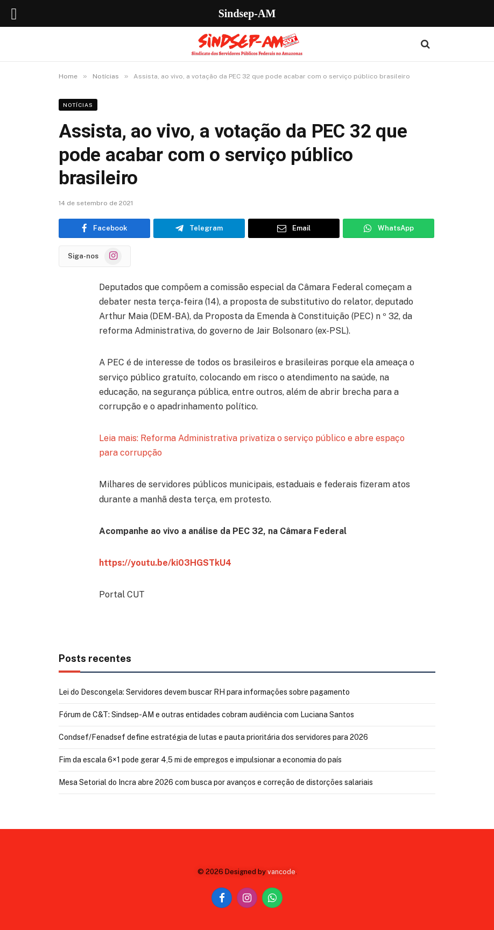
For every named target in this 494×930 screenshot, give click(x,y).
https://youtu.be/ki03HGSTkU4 (165, 563)
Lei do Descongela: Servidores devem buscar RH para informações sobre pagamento (204, 692)
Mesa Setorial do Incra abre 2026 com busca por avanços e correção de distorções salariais (216, 782)
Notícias (78, 105)
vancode (281, 872)
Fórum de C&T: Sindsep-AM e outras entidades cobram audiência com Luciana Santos (206, 714)
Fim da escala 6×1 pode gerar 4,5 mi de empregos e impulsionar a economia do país (200, 759)
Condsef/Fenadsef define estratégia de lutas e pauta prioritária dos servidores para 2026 (213, 737)
